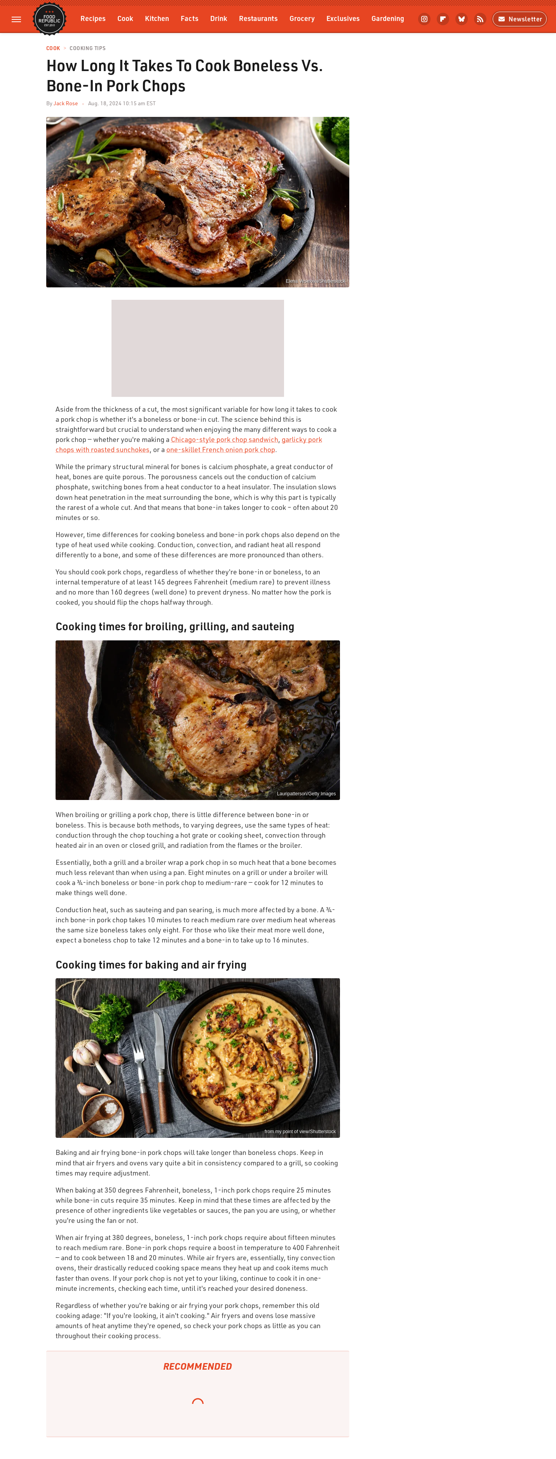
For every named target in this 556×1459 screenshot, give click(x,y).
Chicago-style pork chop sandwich (224, 439)
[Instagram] (424, 19)
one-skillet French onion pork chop (220, 449)
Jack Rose (66, 103)
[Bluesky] (461, 19)
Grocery (302, 18)
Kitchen (157, 18)
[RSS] (480, 19)
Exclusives (343, 18)
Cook (125, 18)
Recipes (93, 18)
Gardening (387, 18)
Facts (190, 18)
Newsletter (519, 19)
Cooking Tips (87, 48)
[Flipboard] (443, 19)
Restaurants (258, 18)
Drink (218, 18)
